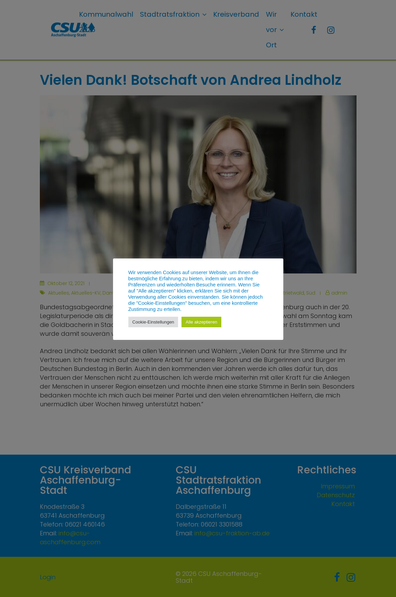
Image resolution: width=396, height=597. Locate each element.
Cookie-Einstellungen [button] (153, 322)
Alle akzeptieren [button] (201, 322)
